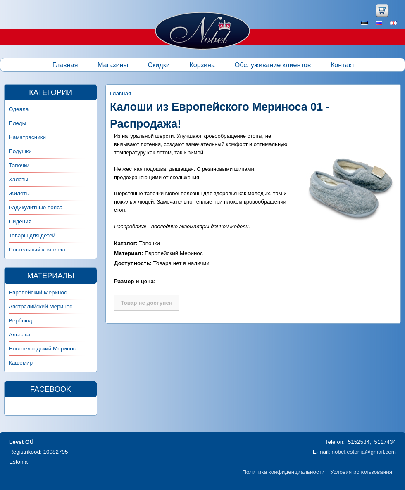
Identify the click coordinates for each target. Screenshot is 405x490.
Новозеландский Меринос (42, 349)
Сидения (20, 221)
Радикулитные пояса (35, 207)
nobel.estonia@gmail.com (363, 452)
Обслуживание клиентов (273, 65)
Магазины (113, 65)
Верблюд (20, 320)
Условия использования (361, 472)
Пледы (17, 123)
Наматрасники (27, 137)
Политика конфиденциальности (283, 472)
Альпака (19, 334)
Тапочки (19, 165)
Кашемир (21, 363)
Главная (65, 65)
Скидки (159, 65)
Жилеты (19, 193)
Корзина (202, 65)
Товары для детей (32, 235)
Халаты (19, 179)
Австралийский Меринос (40, 306)
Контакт (343, 65)
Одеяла (19, 109)
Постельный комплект (37, 249)
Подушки (20, 151)
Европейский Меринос (38, 292)
